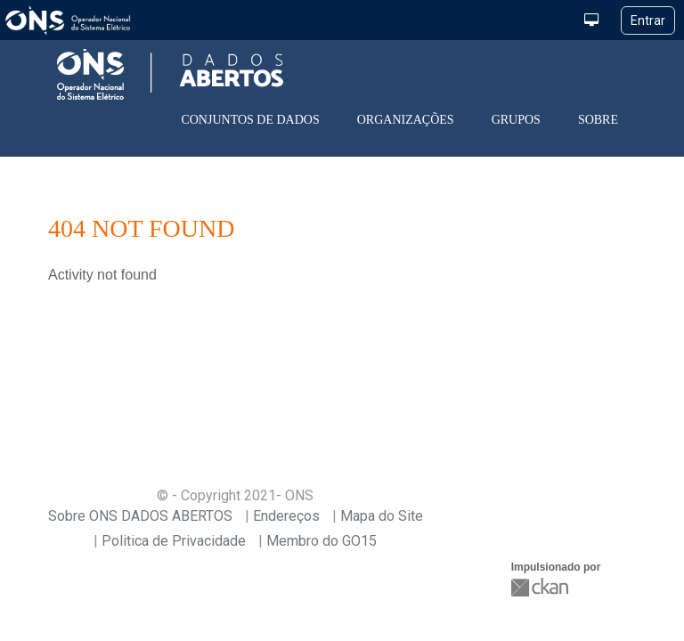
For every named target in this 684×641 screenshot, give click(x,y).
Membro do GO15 (321, 540)
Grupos (516, 119)
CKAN (541, 587)
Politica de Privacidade (174, 540)
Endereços (286, 515)
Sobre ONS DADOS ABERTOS (140, 515)
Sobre (598, 119)
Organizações (405, 119)
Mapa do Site (381, 515)
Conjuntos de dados (250, 119)
